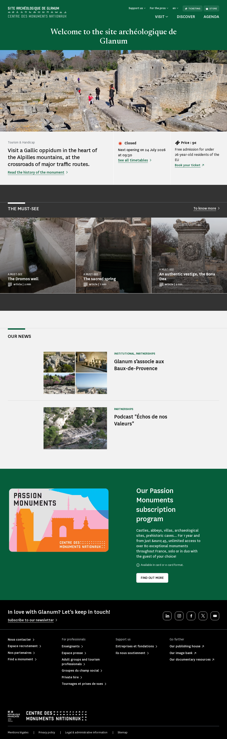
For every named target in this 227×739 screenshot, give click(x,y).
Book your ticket (188, 165)
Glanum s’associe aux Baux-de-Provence (141, 365)
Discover (186, 16)
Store (211, 8)
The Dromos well (23, 279)
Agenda (211, 16)
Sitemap (123, 732)
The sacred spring (99, 279)
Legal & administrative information (86, 732)
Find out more (152, 578)
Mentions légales (18, 732)
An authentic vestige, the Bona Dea (187, 277)
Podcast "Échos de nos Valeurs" (142, 420)
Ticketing (192, 8)
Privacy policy (47, 732)
